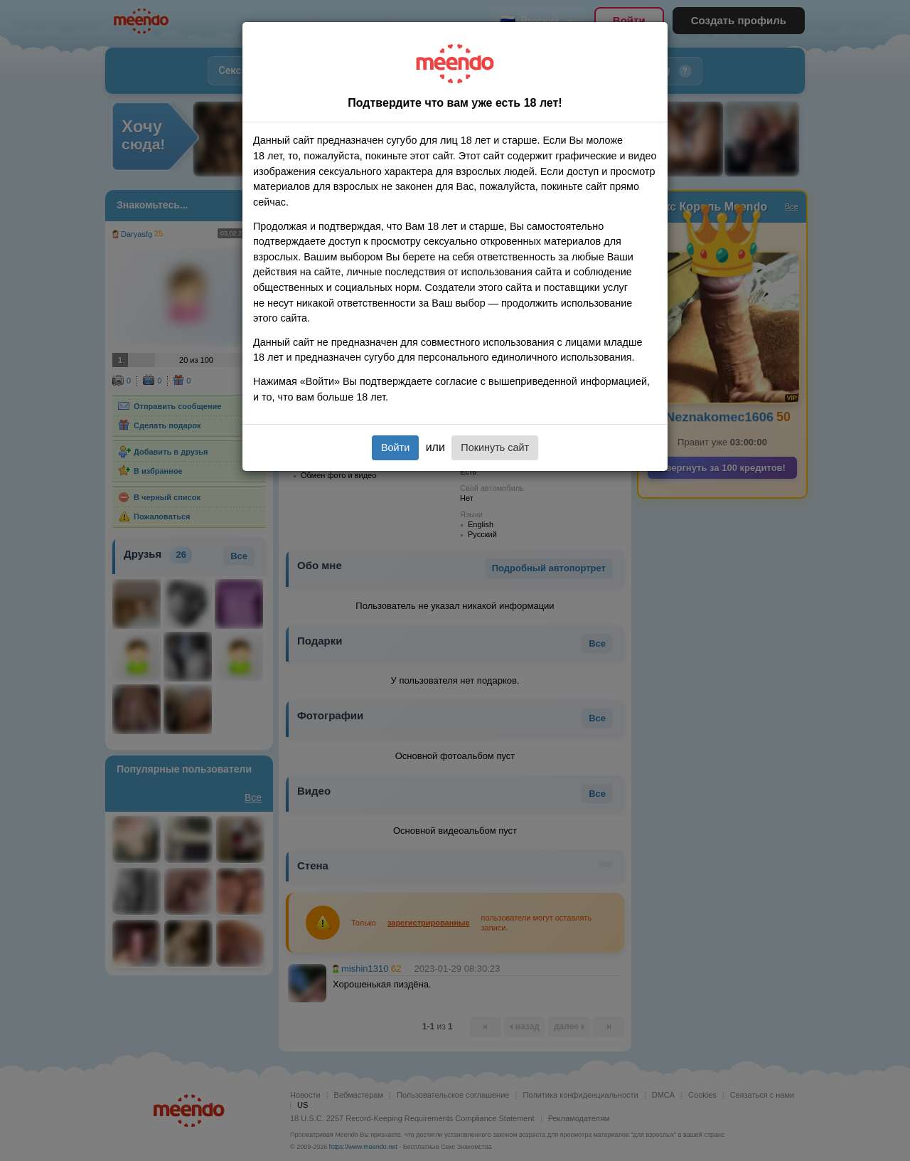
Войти (395, 447)
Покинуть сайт (495, 447)
